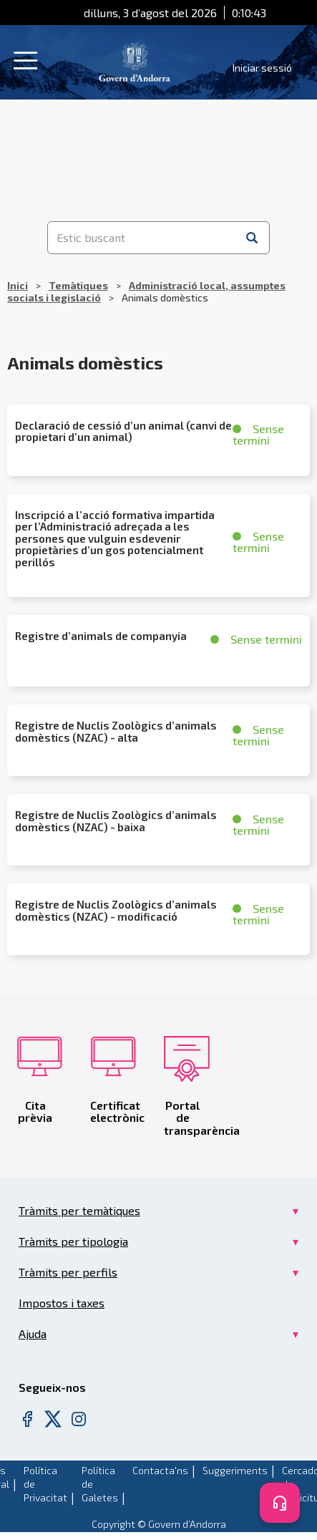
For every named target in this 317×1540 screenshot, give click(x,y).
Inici (17, 285)
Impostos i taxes (61, 1302)
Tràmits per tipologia (73, 1241)
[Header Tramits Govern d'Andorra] (134, 60)
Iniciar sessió (262, 68)
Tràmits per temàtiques (79, 1210)
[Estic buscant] (142, 237)
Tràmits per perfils (68, 1272)
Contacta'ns (160, 1470)
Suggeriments (235, 1470)
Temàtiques (78, 285)
